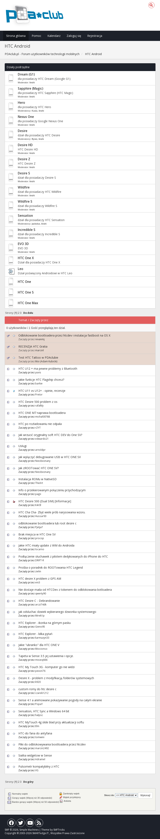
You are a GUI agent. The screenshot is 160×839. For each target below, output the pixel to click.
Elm (37, 726)
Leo (20, 269)
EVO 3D (23, 244)
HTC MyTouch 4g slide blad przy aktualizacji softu (51, 722)
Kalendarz (53, 36)
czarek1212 (41, 692)
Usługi (22, 446)
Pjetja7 (39, 527)
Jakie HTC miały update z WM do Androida (46, 545)
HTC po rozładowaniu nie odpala (40, 424)
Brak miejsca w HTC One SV (37, 534)
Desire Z (24, 159)
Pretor (39, 394)
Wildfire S (25, 201)
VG (36, 770)
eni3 (37, 582)
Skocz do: (109, 795)
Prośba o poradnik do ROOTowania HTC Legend (50, 567)
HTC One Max (28, 303)
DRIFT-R (39, 560)
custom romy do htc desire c (37, 689)
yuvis (38, 372)
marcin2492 (42, 748)
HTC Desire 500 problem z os (37, 402)
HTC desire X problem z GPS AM (39, 578)
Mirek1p (40, 615)
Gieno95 (40, 626)
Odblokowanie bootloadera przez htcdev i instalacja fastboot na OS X (64, 335)
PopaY (39, 704)
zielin (38, 571)
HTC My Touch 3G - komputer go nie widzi (46, 667)
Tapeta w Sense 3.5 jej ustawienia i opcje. (46, 656)
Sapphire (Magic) (30, 88)
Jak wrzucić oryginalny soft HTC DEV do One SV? (50, 435)
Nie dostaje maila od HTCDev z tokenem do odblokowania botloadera (65, 590)
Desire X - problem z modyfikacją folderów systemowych (56, 678)
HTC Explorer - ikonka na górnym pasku (44, 623)
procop (39, 538)
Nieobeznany (42, 460)
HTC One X (26, 258)
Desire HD (25, 145)
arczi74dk (40, 604)
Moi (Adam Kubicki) (46, 361)
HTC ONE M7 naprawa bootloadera (42, 413)
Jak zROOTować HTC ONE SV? (38, 468)
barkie (39, 383)
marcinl (39, 350)
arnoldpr (40, 449)
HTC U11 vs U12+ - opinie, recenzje (41, 391)
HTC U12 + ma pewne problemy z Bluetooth (47, 368)
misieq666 (41, 659)
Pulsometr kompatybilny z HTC (38, 766)
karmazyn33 (42, 637)
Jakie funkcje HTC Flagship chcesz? (41, 380)
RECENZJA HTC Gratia (32, 346)
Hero (21, 102)
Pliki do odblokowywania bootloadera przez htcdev (52, 744)
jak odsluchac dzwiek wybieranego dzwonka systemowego (57, 612)
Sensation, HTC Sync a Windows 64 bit (43, 711)
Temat (22, 320)
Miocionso (41, 648)
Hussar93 (40, 516)
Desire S (24, 173)
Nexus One (26, 117)
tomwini (39, 737)
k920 (38, 681)
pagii (38, 494)
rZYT (38, 427)
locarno (39, 549)
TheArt (39, 482)
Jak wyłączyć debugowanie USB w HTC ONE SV (49, 457)
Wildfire (24, 187)
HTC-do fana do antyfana (35, 733)
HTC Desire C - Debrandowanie (39, 601)
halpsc (39, 715)
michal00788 (42, 416)
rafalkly (39, 405)
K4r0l (38, 505)
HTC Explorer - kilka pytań (35, 634)
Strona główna (16, 36)
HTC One (24, 282)
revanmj (40, 339)
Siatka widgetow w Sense (35, 755)
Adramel (40, 759)
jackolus (36, 223)
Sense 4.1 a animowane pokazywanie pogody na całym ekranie (60, 700)
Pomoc (36, 36)
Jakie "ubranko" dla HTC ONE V (38, 645)
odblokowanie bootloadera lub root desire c (47, 523)
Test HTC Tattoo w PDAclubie (38, 357)
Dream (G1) (26, 74)
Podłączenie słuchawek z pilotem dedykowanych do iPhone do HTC (63, 556)
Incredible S (26, 230)
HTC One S (26, 292)
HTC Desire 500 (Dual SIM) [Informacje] (44, 501)
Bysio (34, 139)
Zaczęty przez (39, 320)
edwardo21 (42, 438)
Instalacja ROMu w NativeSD (37, 479)
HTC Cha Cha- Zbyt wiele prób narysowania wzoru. (51, 512)
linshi (32, 82)
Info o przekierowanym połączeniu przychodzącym (52, 490)
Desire (22, 131)
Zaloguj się (74, 36)
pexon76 (40, 670)
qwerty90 (40, 593)
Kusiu (34, 111)
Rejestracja (94, 36)
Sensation (25, 215)
